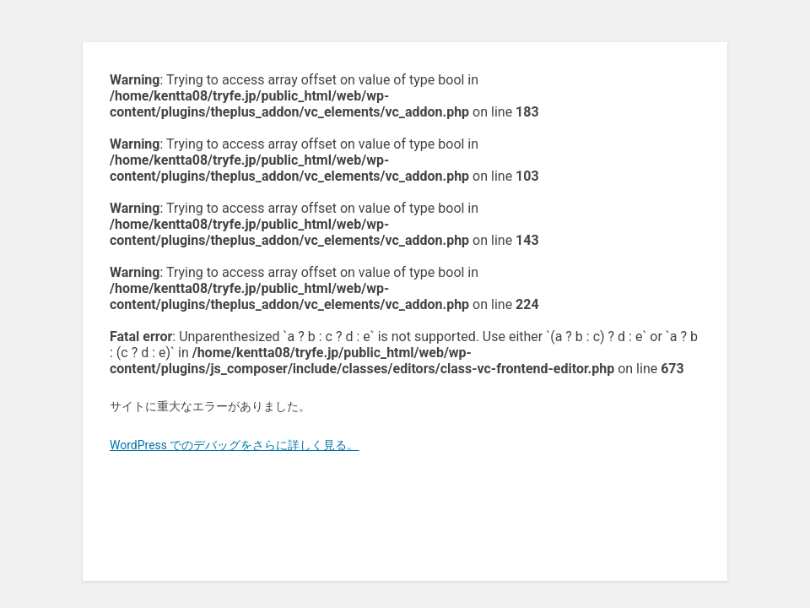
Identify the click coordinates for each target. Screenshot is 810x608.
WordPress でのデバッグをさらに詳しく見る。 (234, 445)
